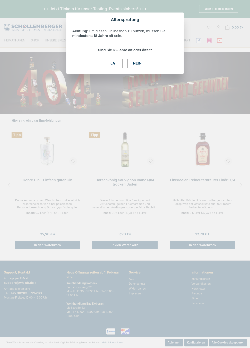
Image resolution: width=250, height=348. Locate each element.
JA (113, 63)
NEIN (137, 63)
